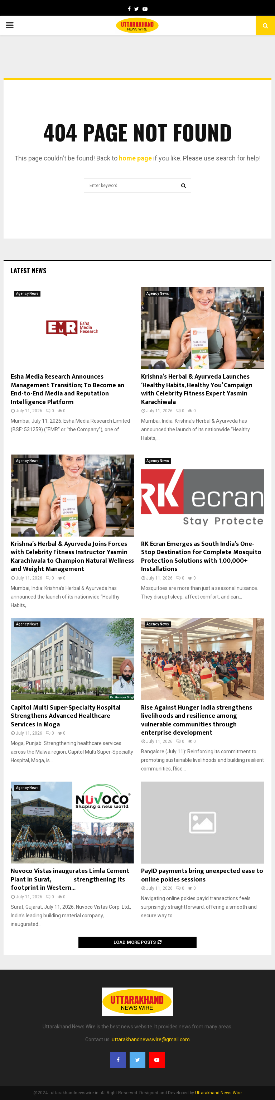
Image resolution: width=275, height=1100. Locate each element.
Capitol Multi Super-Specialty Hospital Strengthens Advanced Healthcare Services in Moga (66, 716)
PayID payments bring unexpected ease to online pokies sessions (202, 875)
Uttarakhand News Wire (218, 1092)
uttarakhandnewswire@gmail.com (151, 1039)
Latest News (28, 270)
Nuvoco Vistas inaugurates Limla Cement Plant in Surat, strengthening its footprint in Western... (70, 879)
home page (135, 158)
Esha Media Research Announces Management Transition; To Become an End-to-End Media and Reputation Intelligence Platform (67, 389)
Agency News (27, 294)
